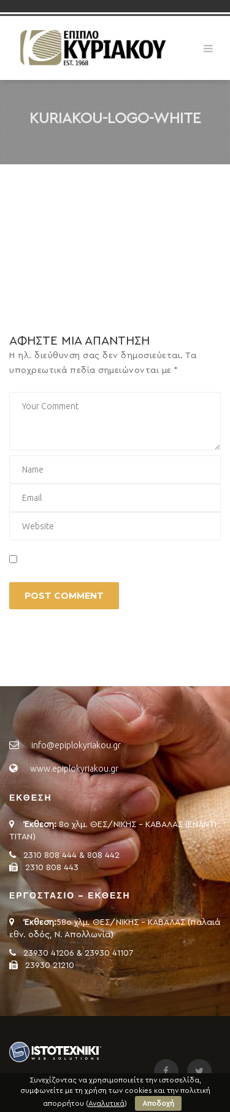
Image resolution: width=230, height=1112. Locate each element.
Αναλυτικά (106, 1103)
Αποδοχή (158, 1103)
